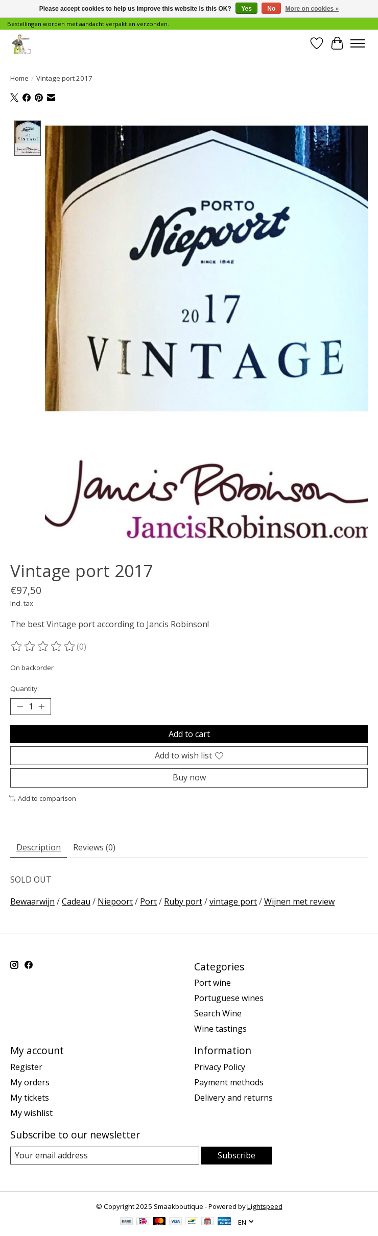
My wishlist (31, 1113)
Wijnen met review (299, 901)
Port (148, 901)
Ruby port (183, 901)
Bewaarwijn (32, 901)
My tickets (29, 1097)
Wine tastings (220, 1029)
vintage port (233, 901)
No (271, 8)
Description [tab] (38, 847)
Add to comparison (42, 798)
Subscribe (236, 1155)
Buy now (189, 777)
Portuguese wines (229, 998)
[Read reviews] (43, 646)
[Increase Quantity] (41, 707)
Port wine (212, 983)
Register (26, 1067)
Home (19, 78)
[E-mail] (104, 1155)
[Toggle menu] (357, 43)
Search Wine (218, 1013)
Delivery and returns (233, 1097)
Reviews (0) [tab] (94, 847)
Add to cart (189, 734)
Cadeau (76, 901)
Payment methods (229, 1082)
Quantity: (24, 688)
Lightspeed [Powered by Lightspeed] (264, 1206)
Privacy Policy (219, 1067)
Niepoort (115, 901)
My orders (30, 1082)
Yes (246, 8)
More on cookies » (312, 8)
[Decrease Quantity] (20, 707)
